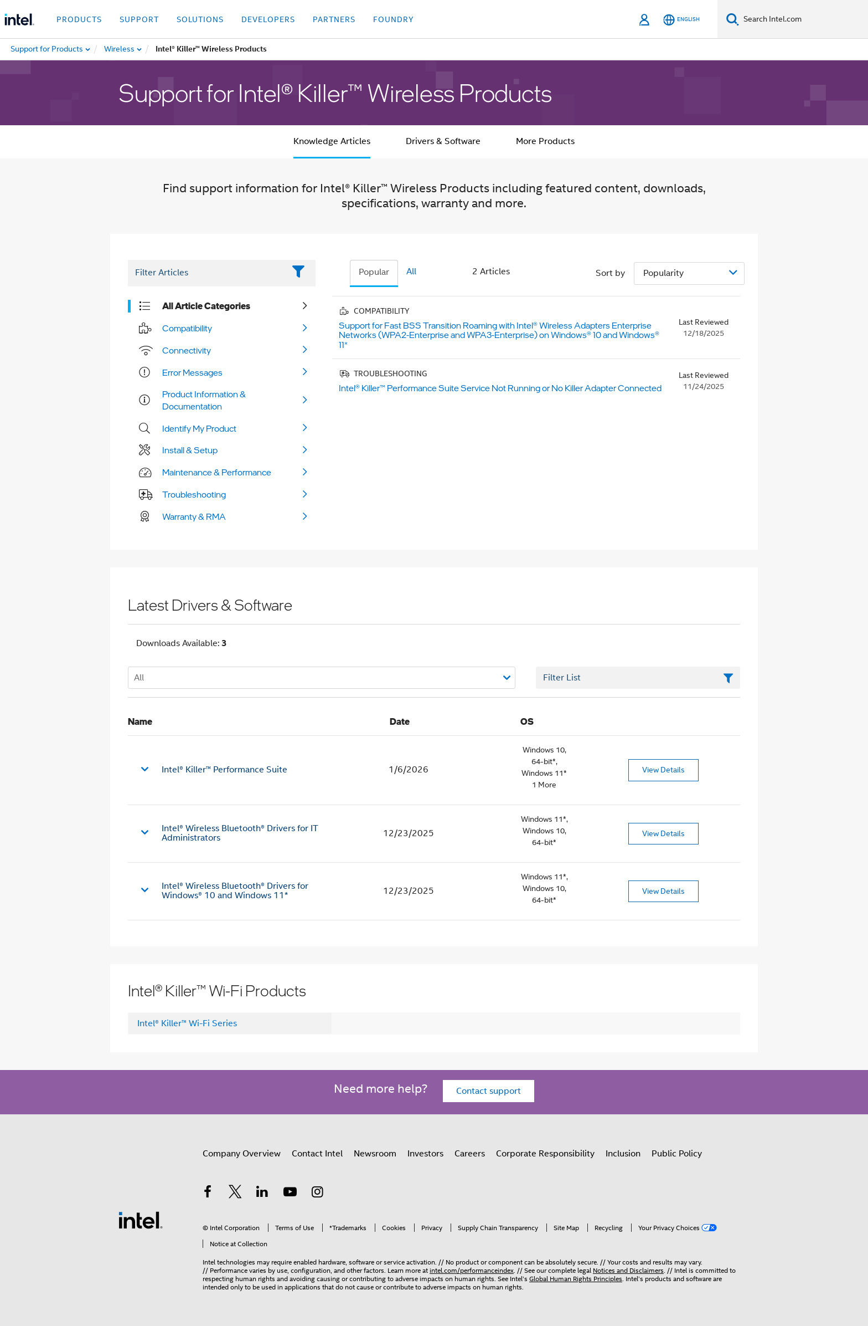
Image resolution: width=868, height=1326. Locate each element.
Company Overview (242, 1153)
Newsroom (375, 1153)
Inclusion (623, 1153)
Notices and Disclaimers (628, 1270)
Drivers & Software (443, 141)
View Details (663, 770)
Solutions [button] (200, 19)
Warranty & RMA (194, 516)
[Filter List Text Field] (206, 273)
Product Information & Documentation (204, 400)
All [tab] (411, 271)
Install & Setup (190, 449)
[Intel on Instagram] (317, 1194)
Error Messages (192, 372)
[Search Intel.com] (803, 19)
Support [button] (139, 19)
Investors (425, 1153)
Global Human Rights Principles (575, 1278)
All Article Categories (206, 305)
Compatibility (187, 328)
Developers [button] (268, 19)
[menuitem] (120, 49)
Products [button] (79, 19)
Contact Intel (317, 1153)
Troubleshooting (194, 494)
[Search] (732, 19)
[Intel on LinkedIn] (262, 1194)
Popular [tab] (374, 272)
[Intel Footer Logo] (140, 1219)
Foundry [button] (393, 19)
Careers (469, 1153)
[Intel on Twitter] (235, 1194)
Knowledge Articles (331, 141)
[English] (681, 20)
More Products (545, 141)
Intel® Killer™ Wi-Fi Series (187, 1023)
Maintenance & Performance (216, 472)
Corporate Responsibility (545, 1153)
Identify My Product (199, 428)
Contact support (488, 1091)
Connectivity (186, 350)
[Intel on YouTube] (290, 1194)
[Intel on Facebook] (207, 1194)
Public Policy (677, 1153)
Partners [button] (334, 19)
